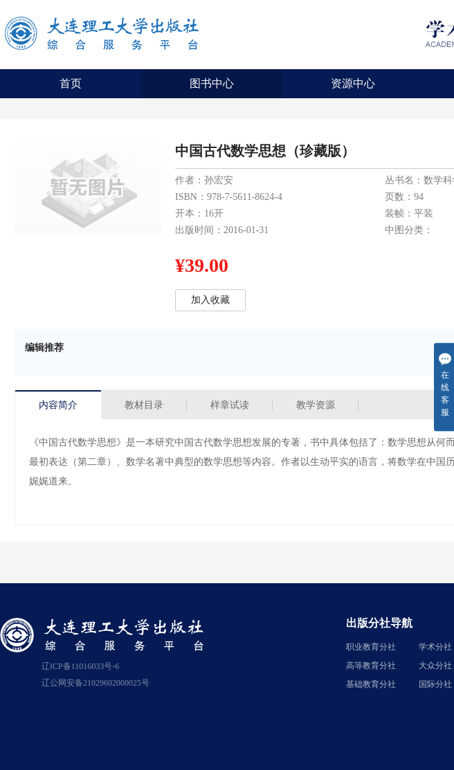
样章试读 (229, 405)
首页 (71, 83)
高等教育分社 (371, 665)
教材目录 (144, 405)
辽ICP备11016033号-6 (80, 666)
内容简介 (58, 405)
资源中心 (353, 83)
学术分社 (435, 647)
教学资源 (315, 405)
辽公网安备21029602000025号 (95, 683)
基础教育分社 (371, 684)
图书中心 (212, 83)
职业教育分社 (371, 647)
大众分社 (435, 665)
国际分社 (435, 684)
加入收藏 (210, 300)
